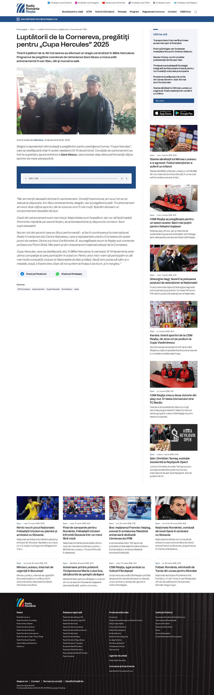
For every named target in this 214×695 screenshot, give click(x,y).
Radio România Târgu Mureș (73, 640)
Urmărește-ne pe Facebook (59, 2)
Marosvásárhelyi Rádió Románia (75, 653)
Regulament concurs (153, 12)
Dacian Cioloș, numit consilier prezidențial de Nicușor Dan (173, 58)
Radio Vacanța (68, 656)
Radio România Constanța (73, 627)
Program (134, 12)
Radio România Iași (70, 633)
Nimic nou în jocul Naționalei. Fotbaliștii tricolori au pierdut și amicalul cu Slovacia (38, 523)
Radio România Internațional (27, 633)
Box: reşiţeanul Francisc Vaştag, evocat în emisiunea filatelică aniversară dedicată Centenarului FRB (130, 525)
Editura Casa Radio (116, 623)
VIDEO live (185, 12)
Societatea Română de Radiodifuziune (170, 617)
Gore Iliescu (67, 289)
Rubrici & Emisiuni (104, 12)
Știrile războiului (115, 633)
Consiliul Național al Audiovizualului (168, 636)
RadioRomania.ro (23, 617)
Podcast (122, 12)
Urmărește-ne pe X (161, 2)
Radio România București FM (74, 620)
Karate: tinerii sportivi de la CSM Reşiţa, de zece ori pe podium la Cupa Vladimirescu (173, 328)
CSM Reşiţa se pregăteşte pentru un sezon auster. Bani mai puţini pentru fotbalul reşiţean (173, 212)
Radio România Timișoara (73, 643)
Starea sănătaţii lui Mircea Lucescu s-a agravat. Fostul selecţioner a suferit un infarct (173, 90)
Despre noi (22, 681)
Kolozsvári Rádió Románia (73, 649)
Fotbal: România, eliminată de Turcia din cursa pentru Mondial (176, 573)
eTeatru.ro (20, 646)
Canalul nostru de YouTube (113, 2)
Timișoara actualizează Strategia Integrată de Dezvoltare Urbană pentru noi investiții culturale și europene (173, 68)
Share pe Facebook (36, 274)
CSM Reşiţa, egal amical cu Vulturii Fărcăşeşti (130, 573)
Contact (172, 12)
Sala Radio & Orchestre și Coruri (121, 671)
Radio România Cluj (70, 623)
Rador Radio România (117, 660)
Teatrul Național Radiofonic (27, 643)
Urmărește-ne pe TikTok (139, 2)
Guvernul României (162, 623)
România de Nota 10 (116, 643)
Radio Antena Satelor (25, 623)
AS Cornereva (24, 289)
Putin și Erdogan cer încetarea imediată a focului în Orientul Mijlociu (173, 50)
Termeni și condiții (52, 681)
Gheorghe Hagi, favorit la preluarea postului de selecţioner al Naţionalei (173, 270)
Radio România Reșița (71, 636)
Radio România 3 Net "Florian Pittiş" (30, 636)
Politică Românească (117, 630)
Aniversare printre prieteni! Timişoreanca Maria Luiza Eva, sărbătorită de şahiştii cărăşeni (84, 573)
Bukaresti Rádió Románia (72, 646)
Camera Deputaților (162, 633)
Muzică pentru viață (72, 12)
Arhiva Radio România (117, 627)
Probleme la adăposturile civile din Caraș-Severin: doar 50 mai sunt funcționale (173, 79)
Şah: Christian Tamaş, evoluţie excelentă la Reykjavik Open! (173, 451)
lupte (76, 289)
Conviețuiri (113, 617)
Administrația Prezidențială (165, 620)
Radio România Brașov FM (73, 617)
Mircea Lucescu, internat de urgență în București (38, 573)
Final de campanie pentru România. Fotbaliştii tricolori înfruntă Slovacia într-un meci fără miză (84, 525)
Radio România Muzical (26, 630)
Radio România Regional (118, 636)
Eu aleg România (115, 640)
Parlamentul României (163, 627)
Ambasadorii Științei (117, 646)
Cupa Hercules (53, 289)
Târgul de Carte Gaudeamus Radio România (125, 620)
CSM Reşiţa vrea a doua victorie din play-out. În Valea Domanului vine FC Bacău (173, 389)
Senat (157, 630)
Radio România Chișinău (26, 640)
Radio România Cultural (25, 627)
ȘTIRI (89, 12)
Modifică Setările (74, 681)
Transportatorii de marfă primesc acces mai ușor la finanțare (173, 42)
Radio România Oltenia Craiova (75, 630)
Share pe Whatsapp (71, 274)
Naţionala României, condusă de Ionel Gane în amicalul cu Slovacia (176, 523)
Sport (32, 29)
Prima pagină (22, 29)
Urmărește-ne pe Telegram (185, 2)
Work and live (114, 649)
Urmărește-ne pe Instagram (87, 2)
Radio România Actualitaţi (27, 620)
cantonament (38, 289)
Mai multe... (160, 101)
